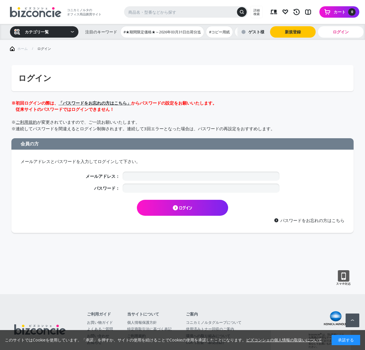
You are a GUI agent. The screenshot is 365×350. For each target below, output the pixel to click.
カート (345, 12)
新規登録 (293, 31)
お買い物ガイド (100, 322)
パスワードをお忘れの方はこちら (312, 220)
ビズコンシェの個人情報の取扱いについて (284, 340)
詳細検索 (257, 12)
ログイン (341, 31)
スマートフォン (343, 278)
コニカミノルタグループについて (214, 322)
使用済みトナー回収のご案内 (210, 328)
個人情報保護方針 (142, 322)
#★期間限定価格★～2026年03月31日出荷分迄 (162, 31)
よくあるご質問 (100, 328)
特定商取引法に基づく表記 (149, 328)
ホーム (22, 48)
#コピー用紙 (219, 31)
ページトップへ (352, 320)
